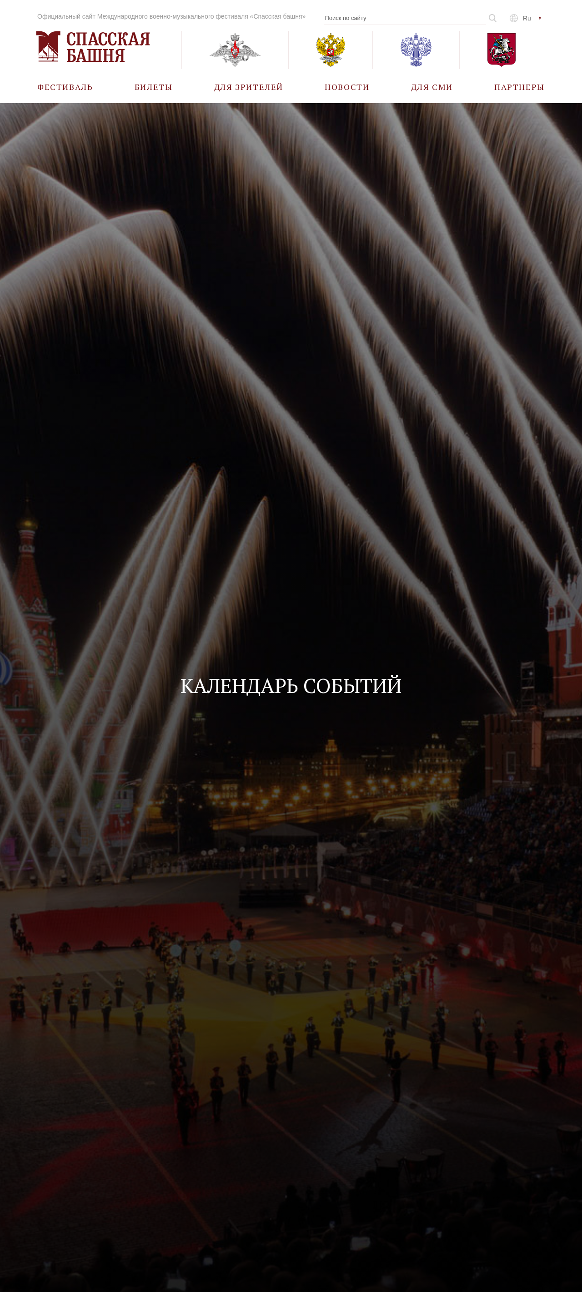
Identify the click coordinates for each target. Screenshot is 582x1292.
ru (527, 18)
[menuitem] (65, 86)
